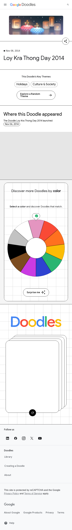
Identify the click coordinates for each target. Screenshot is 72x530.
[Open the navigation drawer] (5, 4)
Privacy (50, 512)
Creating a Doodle (14, 466)
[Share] (65, 41)
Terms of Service (33, 493)
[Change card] (32, 412)
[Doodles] (36, 321)
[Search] (68, 4)
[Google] (9, 504)
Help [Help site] (9, 523)
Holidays (21, 84)
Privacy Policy (11, 493)
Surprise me (36, 292)
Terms (60, 512)
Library (8, 456)
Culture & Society (44, 84)
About (7, 475)
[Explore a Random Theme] (36, 95)
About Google (12, 512)
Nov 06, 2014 (12, 124)
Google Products (32, 512)
